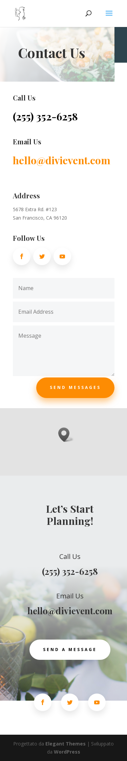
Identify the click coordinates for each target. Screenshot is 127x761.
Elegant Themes (65, 743)
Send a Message (70, 649)
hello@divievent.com (61, 160)
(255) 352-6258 (45, 116)
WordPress (67, 752)
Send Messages (75, 387)
